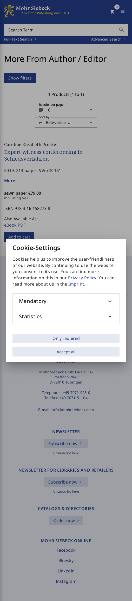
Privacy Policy (82, 278)
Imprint (76, 284)
